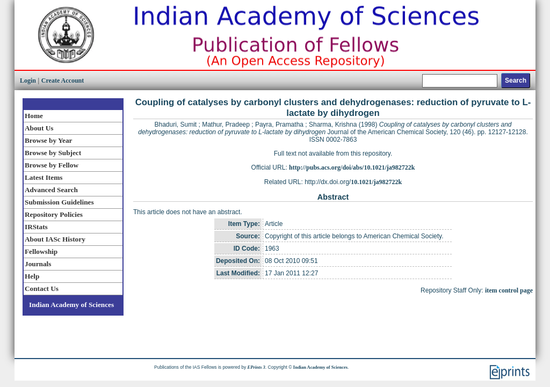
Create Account (62, 80)
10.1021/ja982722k (376, 182)
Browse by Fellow (51, 165)
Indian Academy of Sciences (71, 305)
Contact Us (42, 288)
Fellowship (41, 251)
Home (34, 116)
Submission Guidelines (59, 202)
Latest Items (43, 177)
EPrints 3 (256, 367)
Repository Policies (54, 214)
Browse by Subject (53, 153)
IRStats (36, 227)
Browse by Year (48, 140)
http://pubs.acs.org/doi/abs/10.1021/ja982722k (352, 167)
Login (28, 80)
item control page (509, 290)
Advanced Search (51, 190)
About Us (39, 128)
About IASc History (55, 239)
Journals (38, 264)
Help (32, 276)
